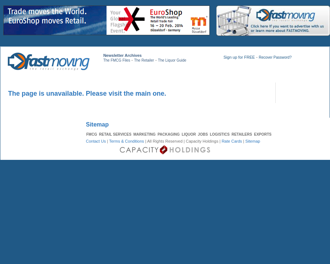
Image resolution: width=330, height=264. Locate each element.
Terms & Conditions (126, 141)
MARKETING (144, 134)
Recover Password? (275, 57)
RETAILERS (241, 134)
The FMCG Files (116, 60)
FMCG (91, 134)
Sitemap (252, 141)
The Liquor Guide (172, 60)
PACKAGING (169, 134)
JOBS (203, 134)
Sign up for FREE (239, 57)
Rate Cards (231, 141)
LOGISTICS (220, 134)
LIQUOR (189, 134)
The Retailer (144, 60)
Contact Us (96, 141)
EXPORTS (263, 134)
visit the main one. (137, 93)
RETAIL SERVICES (115, 134)
